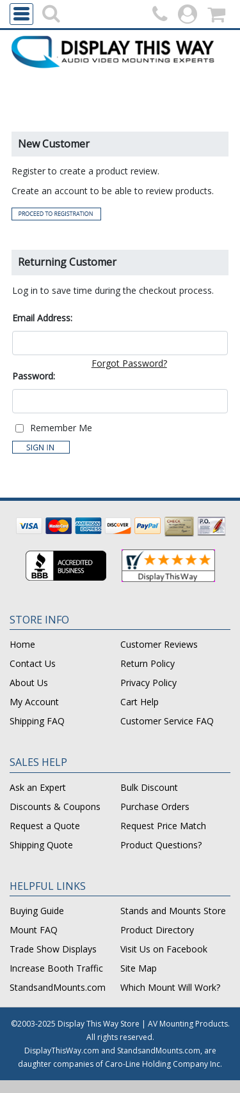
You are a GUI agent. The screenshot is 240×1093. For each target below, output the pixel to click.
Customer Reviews (159, 644)
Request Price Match (163, 826)
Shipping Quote (41, 845)
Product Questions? (161, 845)
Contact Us (33, 663)
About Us (29, 682)
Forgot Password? (129, 363)
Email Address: (42, 318)
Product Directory (157, 930)
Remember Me (61, 428)
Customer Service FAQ (167, 721)
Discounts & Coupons (55, 806)
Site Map (138, 968)
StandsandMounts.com (58, 987)
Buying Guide (37, 911)
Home (22, 644)
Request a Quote (45, 826)
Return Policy (147, 663)
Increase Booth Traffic (56, 968)
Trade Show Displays (53, 949)
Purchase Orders (154, 806)
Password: (33, 376)
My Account (34, 702)
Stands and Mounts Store (173, 911)
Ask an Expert (38, 787)
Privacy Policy (148, 682)
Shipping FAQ (37, 721)
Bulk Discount (149, 787)
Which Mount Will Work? (170, 987)
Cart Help (139, 702)
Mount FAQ (34, 930)
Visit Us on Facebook (163, 949)
